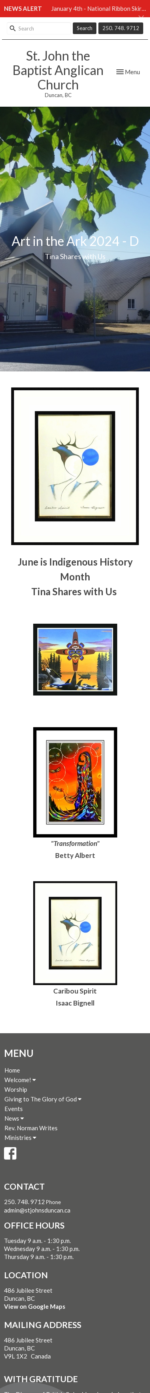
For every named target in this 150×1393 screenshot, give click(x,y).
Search (84, 28)
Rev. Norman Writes (31, 1127)
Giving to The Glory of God (43, 1099)
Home (12, 1070)
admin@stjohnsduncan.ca (37, 1210)
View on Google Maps (34, 1306)
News (14, 1118)
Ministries (20, 1137)
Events (13, 1108)
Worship (15, 1089)
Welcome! (20, 1079)
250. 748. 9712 (120, 28)
